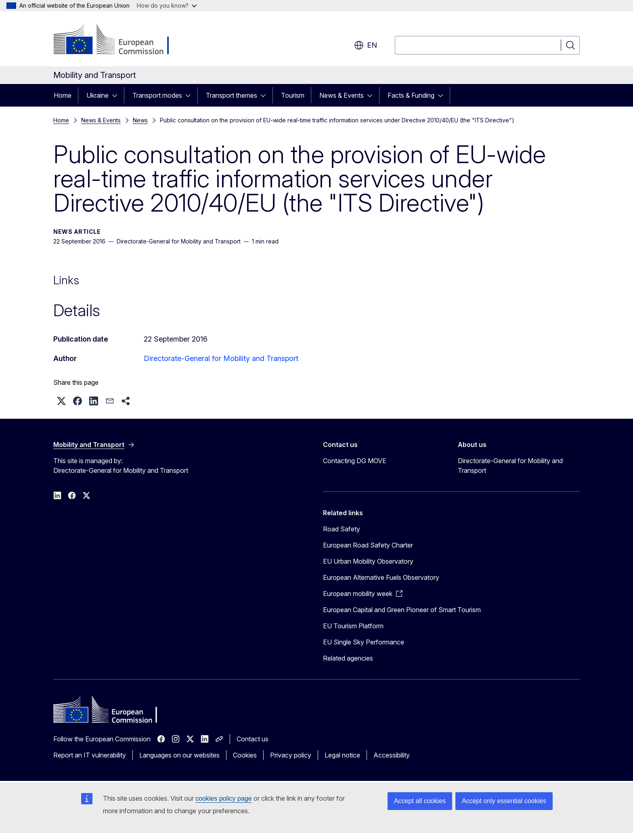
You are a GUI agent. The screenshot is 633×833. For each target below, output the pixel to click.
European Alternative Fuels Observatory (381, 577)
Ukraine (97, 95)
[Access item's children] (117, 95)
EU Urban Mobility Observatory (368, 561)
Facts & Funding (411, 95)
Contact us (252, 739)
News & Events (341, 95)
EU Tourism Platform (353, 626)
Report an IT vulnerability (89, 755)
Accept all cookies (420, 800)
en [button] (365, 45)
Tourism (292, 95)
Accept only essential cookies (504, 800)
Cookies (245, 755)
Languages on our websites (179, 755)
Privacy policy (290, 755)
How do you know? (167, 5)
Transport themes (231, 95)
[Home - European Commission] (118, 40)
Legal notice (342, 755)
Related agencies (348, 658)
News (140, 120)
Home (62, 95)
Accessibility (391, 755)
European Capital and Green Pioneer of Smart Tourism (402, 610)
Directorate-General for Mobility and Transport (221, 358)
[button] (61, 400)
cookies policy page (223, 798)
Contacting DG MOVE (354, 461)
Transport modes (157, 95)
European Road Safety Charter (368, 545)
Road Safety (341, 529)
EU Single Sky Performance (363, 642)
